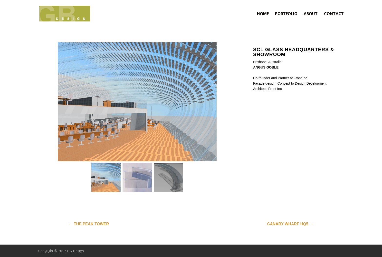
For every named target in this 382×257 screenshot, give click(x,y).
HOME (263, 14)
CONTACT (334, 14)
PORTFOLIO (286, 14)
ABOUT (311, 14)
